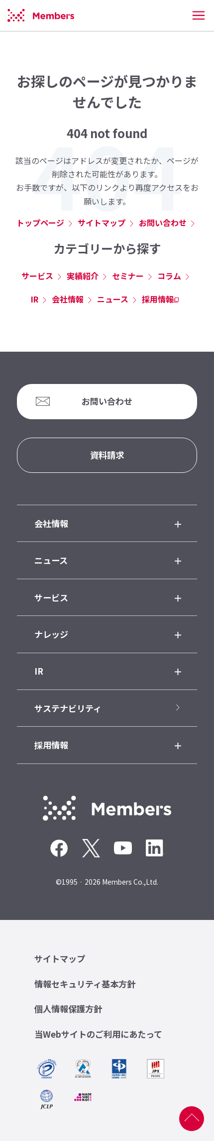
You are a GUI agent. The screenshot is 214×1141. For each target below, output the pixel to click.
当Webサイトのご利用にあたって (98, 1034)
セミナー (128, 276)
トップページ (40, 222)
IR (34, 299)
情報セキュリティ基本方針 (84, 984)
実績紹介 (83, 276)
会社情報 (68, 299)
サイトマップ (101, 222)
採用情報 (158, 299)
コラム (169, 276)
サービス (37, 276)
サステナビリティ (68, 708)
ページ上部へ (191, 1118)
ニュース (112, 299)
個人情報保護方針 (68, 1008)
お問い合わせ (163, 222)
